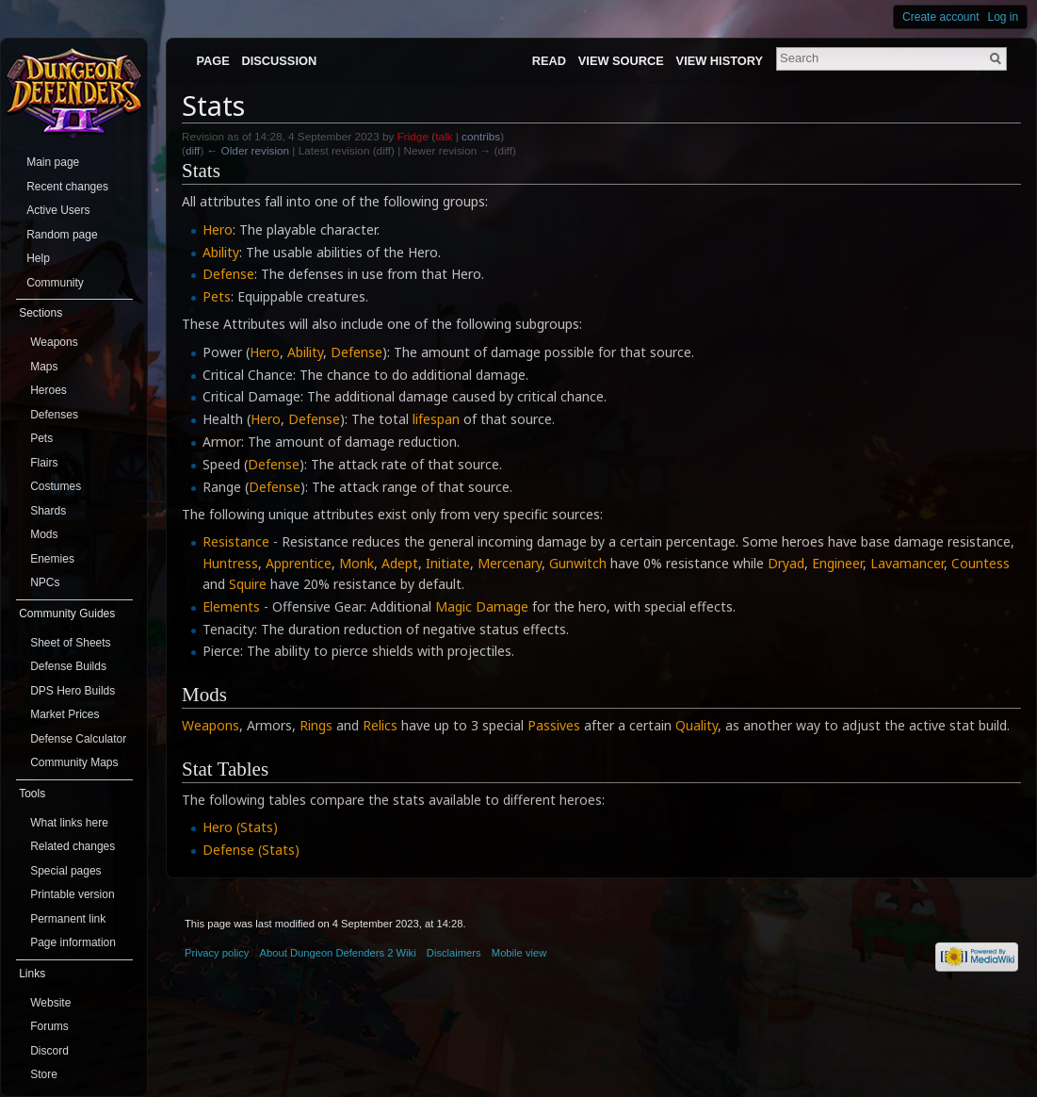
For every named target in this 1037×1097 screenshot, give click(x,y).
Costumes (55, 486)
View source (621, 61)
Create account (940, 17)
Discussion (279, 61)
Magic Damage (481, 606)
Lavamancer (907, 563)
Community (55, 282)
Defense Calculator (78, 738)
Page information (73, 942)
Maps (43, 366)
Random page (61, 234)
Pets (217, 296)
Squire (248, 584)
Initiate (448, 563)
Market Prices (64, 714)
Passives (553, 725)
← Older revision (248, 150)
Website (50, 1002)
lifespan (436, 419)
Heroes (48, 390)
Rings (316, 725)
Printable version (72, 894)
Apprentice (299, 563)
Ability (221, 252)
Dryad (786, 563)
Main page (52, 162)
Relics (380, 725)
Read (549, 61)
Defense (228, 274)
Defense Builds (68, 666)
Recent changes (67, 186)
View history (719, 61)
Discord (49, 1050)
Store (43, 1074)
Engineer (837, 563)
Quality (696, 725)
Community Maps (74, 762)
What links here (69, 822)
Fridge (413, 136)
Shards (48, 510)
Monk (356, 563)
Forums (49, 1026)
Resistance (236, 541)
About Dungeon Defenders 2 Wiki (338, 952)
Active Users (57, 210)
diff (193, 150)
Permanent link (67, 918)
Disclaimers (454, 952)
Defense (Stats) (251, 850)
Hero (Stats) (240, 827)
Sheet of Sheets (70, 642)
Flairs (43, 462)
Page (212, 61)
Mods (43, 534)
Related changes (72, 846)
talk (443, 136)
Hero (218, 229)
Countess (980, 563)
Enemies (52, 558)
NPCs (44, 582)
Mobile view (519, 952)
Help (38, 258)
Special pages (65, 870)
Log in (1003, 17)
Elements (231, 606)
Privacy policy (217, 952)
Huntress (230, 563)
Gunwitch (578, 563)
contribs (481, 136)
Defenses (54, 414)
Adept (399, 563)
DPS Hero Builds (72, 690)
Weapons (210, 725)
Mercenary (510, 563)
